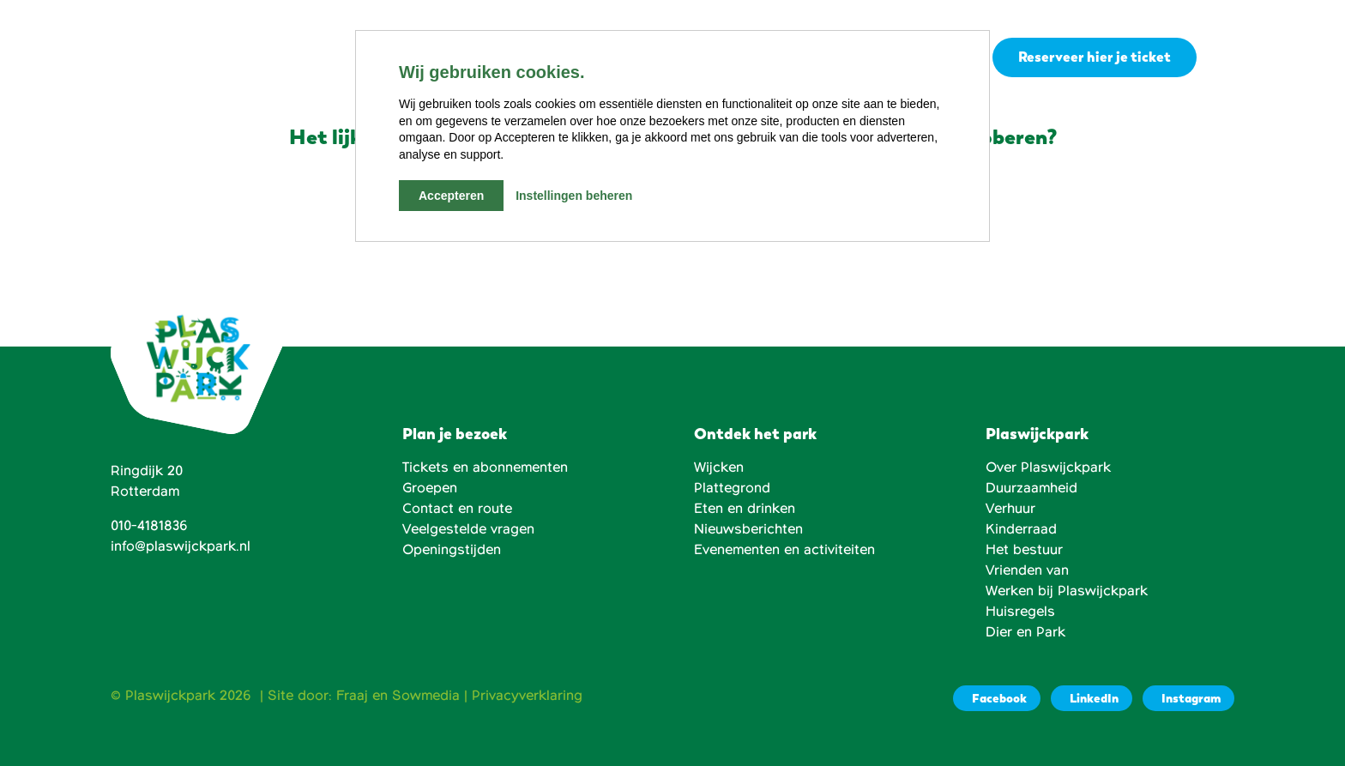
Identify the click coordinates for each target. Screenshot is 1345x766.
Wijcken (719, 467)
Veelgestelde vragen (468, 529)
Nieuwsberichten (748, 529)
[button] (1224, 57)
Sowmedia (426, 695)
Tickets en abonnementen (485, 467)
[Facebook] (996, 698)
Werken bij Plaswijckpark (1067, 591)
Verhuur (1010, 508)
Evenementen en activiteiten (784, 549)
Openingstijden (451, 549)
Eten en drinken (744, 508)
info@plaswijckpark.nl (180, 546)
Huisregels (1020, 611)
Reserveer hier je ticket (1094, 57)
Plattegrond (732, 488)
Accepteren (451, 195)
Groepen (429, 488)
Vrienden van (1027, 570)
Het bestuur (1024, 549)
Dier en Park (1025, 632)
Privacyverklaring (527, 695)
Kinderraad (1021, 529)
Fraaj (352, 695)
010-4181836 (149, 525)
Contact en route (457, 508)
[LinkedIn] (1091, 698)
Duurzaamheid (1031, 488)
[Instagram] (1188, 698)
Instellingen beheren (574, 195)
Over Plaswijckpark (1048, 467)
